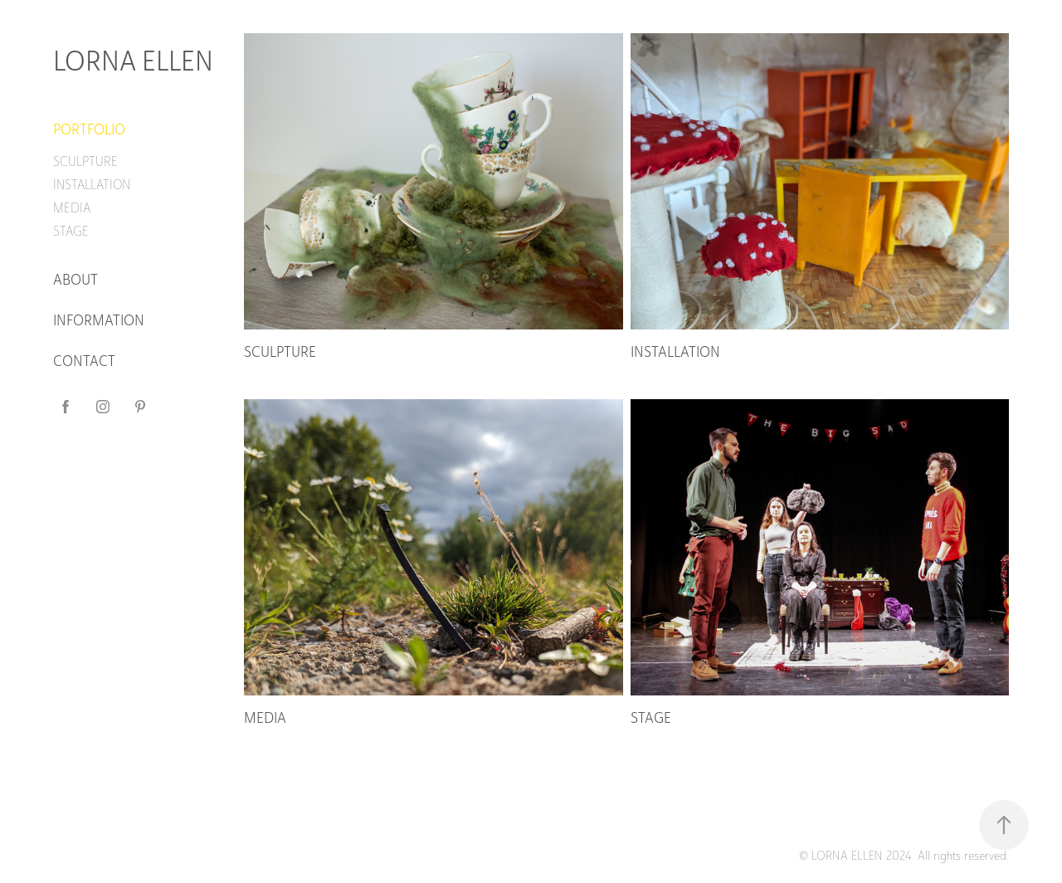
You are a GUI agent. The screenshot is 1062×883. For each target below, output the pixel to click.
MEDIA (71, 208)
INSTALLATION (91, 185)
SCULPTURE (85, 161)
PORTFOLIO (89, 129)
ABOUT (75, 280)
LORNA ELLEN (133, 61)
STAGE (71, 231)
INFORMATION (98, 320)
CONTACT (84, 361)
